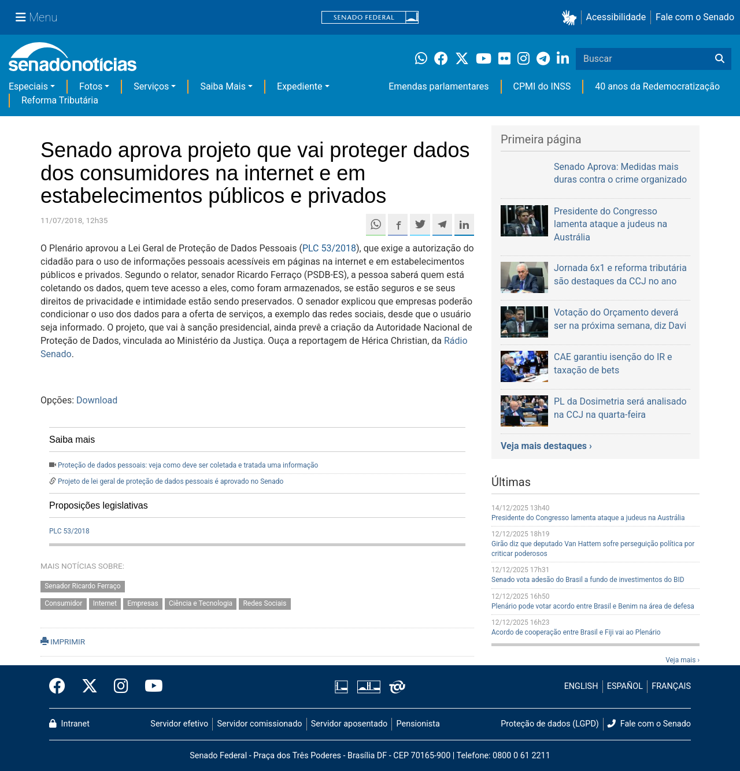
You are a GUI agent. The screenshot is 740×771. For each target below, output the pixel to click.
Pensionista (418, 724)
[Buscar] (719, 59)
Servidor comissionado (259, 724)
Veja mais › (682, 660)
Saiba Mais (223, 86)
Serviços (151, 86)
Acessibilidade (616, 17)
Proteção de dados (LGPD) (550, 724)
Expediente (299, 86)
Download (96, 400)
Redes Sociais (264, 604)
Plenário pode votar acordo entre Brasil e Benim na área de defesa (592, 606)
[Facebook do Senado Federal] (61, 686)
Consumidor (63, 604)
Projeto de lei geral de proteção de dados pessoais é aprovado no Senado (170, 481)
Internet (105, 604)
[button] (571, 17)
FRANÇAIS (671, 686)
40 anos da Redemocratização (657, 86)
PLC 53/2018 (329, 248)
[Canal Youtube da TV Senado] (149, 686)
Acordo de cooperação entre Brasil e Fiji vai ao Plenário (576, 632)
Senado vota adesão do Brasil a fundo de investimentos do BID (587, 580)
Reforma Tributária (59, 100)
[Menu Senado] (36, 17)
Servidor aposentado (349, 724)
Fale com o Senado (695, 17)
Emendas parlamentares (438, 86)
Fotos (90, 86)
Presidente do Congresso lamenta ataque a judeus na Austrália (588, 518)
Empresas (142, 604)
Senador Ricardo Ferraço (82, 586)
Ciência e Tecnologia (200, 604)
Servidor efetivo (179, 724)
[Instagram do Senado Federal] (121, 686)
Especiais (28, 86)
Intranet (69, 724)
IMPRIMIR (62, 641)
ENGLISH (581, 686)
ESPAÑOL (625, 686)
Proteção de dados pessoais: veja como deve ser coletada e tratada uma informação (188, 465)
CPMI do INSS (542, 86)
